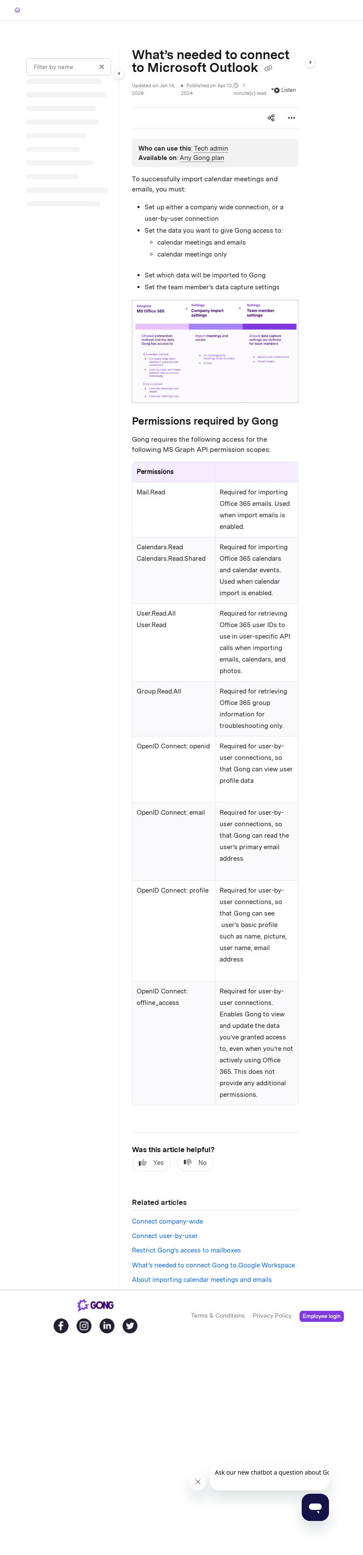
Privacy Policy (272, 1315)
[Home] (17, 10)
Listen (285, 90)
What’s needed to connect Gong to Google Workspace (213, 1265)
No (195, 1162)
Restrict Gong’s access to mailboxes (186, 1250)
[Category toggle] (119, 73)
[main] (215, 669)
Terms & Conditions (218, 1315)
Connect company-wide (167, 1221)
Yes (151, 1162)
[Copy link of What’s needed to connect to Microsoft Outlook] (268, 68)
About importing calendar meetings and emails (202, 1280)
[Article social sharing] (271, 118)
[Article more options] (291, 118)
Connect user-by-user (165, 1236)
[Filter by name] (68, 66)
